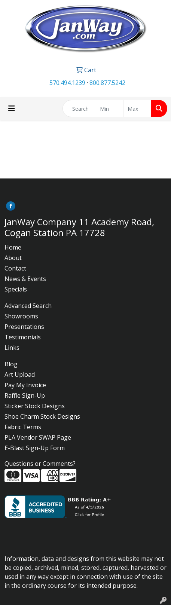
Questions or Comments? (40, 463)
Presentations (24, 327)
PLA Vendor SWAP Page (37, 437)
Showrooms (21, 316)
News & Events (25, 279)
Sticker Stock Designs (34, 406)
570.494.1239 (67, 83)
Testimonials (22, 337)
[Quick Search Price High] (137, 108)
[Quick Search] (79, 108)
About (13, 258)
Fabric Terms (22, 427)
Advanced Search (28, 306)
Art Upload (19, 374)
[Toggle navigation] (11, 108)
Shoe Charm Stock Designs (42, 416)
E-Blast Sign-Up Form (34, 448)
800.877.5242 (107, 83)
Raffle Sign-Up (24, 395)
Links (11, 347)
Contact (15, 268)
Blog (11, 364)
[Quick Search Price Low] (110, 108)
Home (12, 247)
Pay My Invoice (25, 385)
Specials (15, 289)
